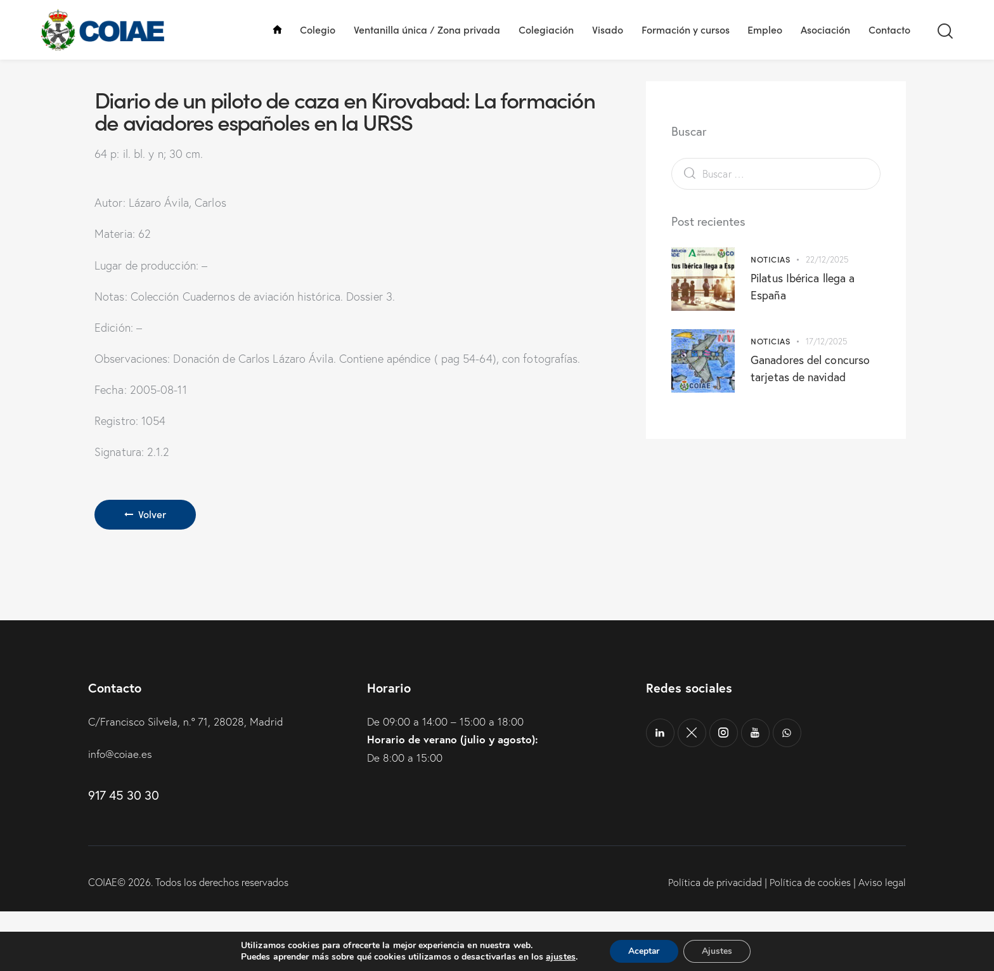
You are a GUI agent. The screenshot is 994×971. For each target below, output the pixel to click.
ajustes (559, 957)
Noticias (770, 319)
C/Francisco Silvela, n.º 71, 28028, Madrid (186, 781)
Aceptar (643, 951)
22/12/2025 (827, 320)
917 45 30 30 (123, 855)
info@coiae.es (120, 814)
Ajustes (717, 951)
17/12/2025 (827, 401)
